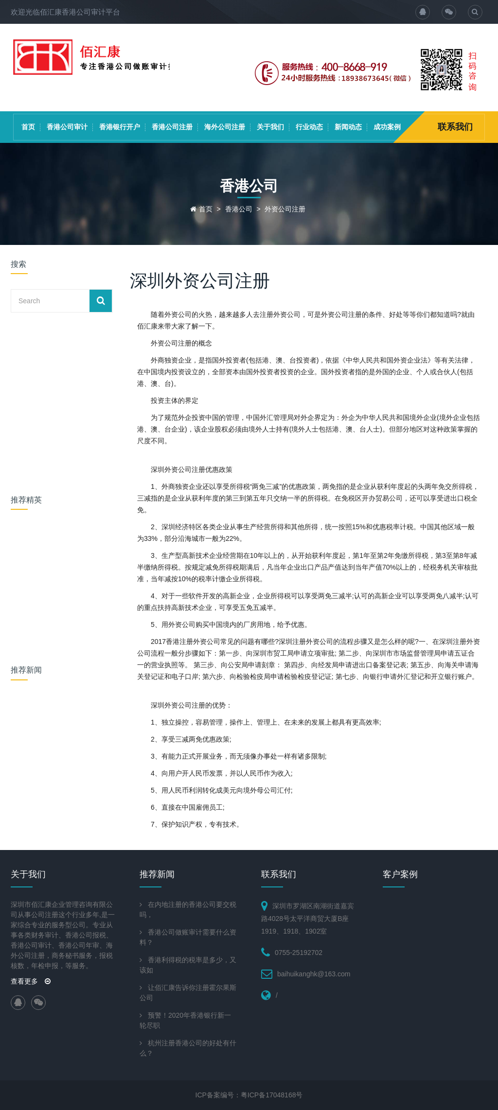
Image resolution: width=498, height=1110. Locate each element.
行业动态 (309, 127)
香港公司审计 (67, 127)
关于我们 (270, 127)
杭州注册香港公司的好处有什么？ (188, 1048)
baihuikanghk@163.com (313, 974)
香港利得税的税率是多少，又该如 (188, 965)
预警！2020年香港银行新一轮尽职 (185, 1020)
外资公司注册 (285, 209)
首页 (28, 127)
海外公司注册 (224, 127)
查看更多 (31, 981)
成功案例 (387, 127)
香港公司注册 (172, 127)
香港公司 (238, 209)
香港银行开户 (119, 127)
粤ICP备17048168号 (272, 1095)
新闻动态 (348, 127)
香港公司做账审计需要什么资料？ (188, 937)
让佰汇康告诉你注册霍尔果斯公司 (188, 993)
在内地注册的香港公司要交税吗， (188, 910)
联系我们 (455, 127)
